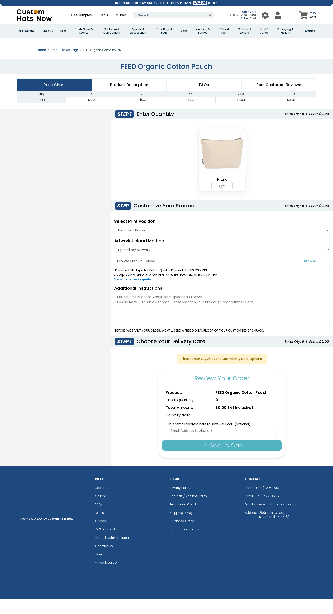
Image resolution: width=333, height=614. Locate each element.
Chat (252, 18)
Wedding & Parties (203, 31)
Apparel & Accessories (138, 31)
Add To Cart (222, 460)
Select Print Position (134, 236)
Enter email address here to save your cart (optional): (209, 439)
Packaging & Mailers (285, 31)
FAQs (99, 519)
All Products (26, 31)
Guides (121, 15)
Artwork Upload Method (139, 256)
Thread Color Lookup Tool (114, 552)
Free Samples (81, 15)
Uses (99, 569)
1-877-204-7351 (243, 15)
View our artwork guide (132, 294)
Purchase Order (182, 536)
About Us (102, 502)
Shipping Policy (181, 527)
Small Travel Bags (65, 65)
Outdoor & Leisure (244, 31)
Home (41, 65)
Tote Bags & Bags (164, 31)
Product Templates (184, 544)
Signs (184, 31)
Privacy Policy (180, 502)
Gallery (100, 511)
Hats (63, 31)
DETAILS (213, 3)
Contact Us (104, 561)
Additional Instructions (138, 303)
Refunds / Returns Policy (188, 511)
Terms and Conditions (187, 519)
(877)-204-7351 (268, 502)
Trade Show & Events (84, 31)
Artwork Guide (106, 577)
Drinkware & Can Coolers (111, 31)
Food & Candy (264, 31)
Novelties (309, 31)
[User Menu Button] (265, 15)
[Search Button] (209, 15)
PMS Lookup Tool (107, 544)
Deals (103, 15)
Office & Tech (224, 31)
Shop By (48, 31)
